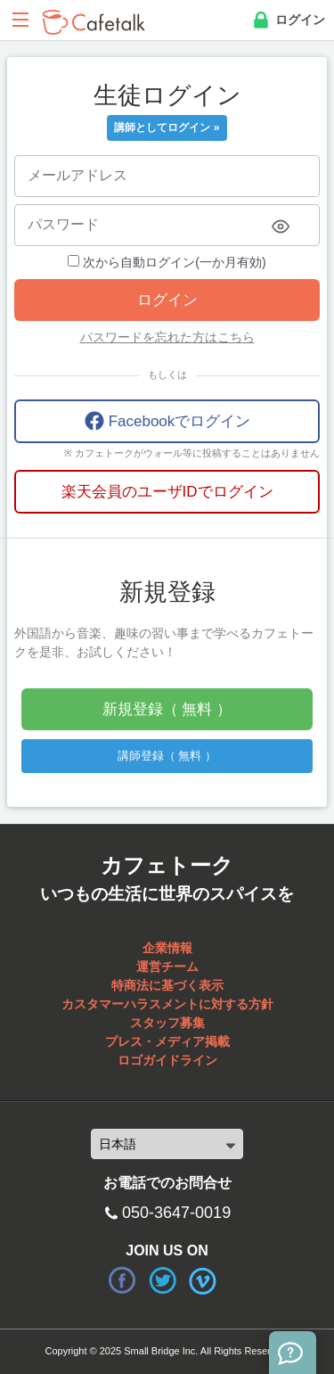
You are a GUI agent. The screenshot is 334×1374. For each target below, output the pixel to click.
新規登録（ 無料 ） (167, 709)
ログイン (287, 20)
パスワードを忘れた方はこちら (167, 337)
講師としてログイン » (166, 127)
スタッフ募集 (167, 1023)
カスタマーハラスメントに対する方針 (167, 1004)
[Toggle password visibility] (280, 226)
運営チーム (167, 966)
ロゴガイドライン (167, 1060)
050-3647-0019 (176, 1213)
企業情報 (167, 948)
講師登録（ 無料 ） (167, 755)
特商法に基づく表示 (167, 985)
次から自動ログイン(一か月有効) (166, 262)
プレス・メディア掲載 (167, 1041)
